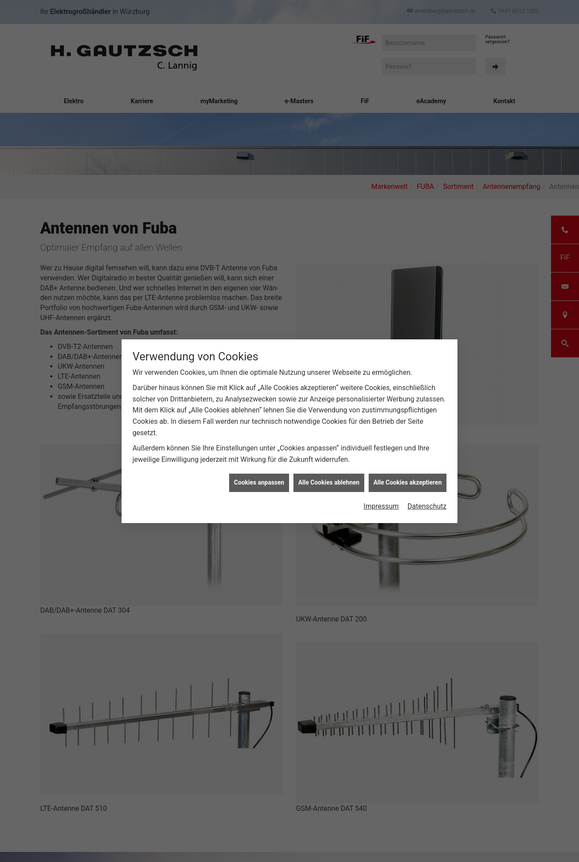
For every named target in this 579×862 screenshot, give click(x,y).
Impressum (381, 506)
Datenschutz (427, 506)
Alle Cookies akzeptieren (407, 482)
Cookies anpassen (259, 482)
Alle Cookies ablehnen (328, 482)
